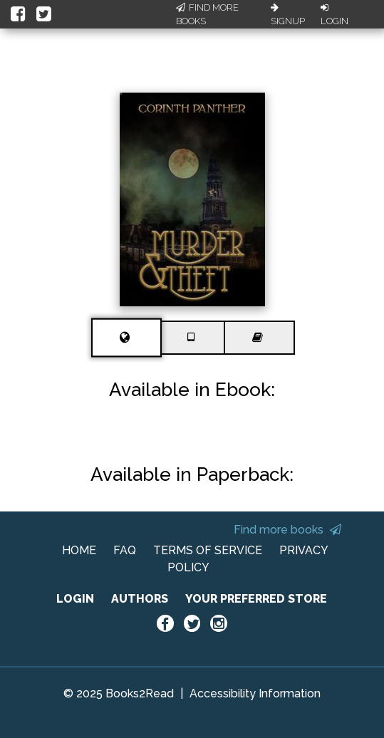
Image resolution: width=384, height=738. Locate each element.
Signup (288, 15)
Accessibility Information (255, 693)
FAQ (124, 550)
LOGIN (75, 599)
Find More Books (207, 14)
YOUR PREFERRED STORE (256, 599)
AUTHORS (139, 599)
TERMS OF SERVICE (207, 550)
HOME (79, 550)
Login (334, 15)
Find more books (287, 529)
